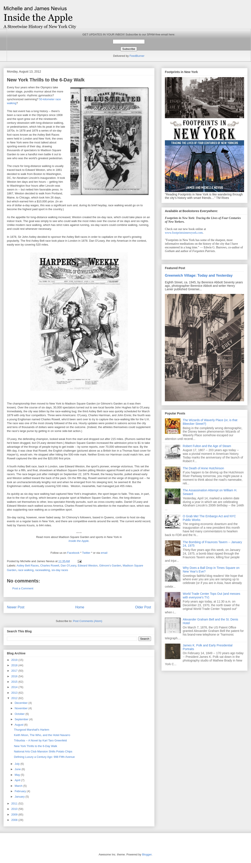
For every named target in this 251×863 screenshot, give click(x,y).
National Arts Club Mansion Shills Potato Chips (43, 751)
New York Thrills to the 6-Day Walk (35, 746)
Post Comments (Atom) (87, 621)
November (22, 708)
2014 (14, 687)
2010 (14, 809)
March (19, 785)
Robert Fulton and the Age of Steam (207, 446)
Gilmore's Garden (110, 565)
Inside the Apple (79, 541)
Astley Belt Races (28, 565)
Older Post (143, 607)
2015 (14, 681)
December (22, 702)
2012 (14, 698)
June (18, 769)
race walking (26, 570)
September (22, 719)
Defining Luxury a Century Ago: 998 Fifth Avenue (44, 756)
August (19, 724)
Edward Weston (88, 565)
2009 (14, 814)
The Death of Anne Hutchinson (203, 468)
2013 (14, 692)
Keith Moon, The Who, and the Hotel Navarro (42, 735)
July (18, 763)
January (20, 796)
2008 (14, 820)
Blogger (146, 854)
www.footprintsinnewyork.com (184, 232)
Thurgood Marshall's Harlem (31, 729)
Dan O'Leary (68, 565)
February (21, 791)
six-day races (59, 570)
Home (79, 607)
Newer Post (15, 607)
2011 (14, 803)
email (104, 552)
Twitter (86, 552)
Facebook (73, 552)
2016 (14, 676)
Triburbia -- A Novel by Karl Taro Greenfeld (40, 740)
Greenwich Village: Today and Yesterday (199, 275)
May (18, 774)
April (18, 780)
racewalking (42, 570)
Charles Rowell (49, 565)
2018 (14, 665)
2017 (14, 670)
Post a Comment (22, 588)
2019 (14, 660)
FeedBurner (137, 55)
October (20, 713)
